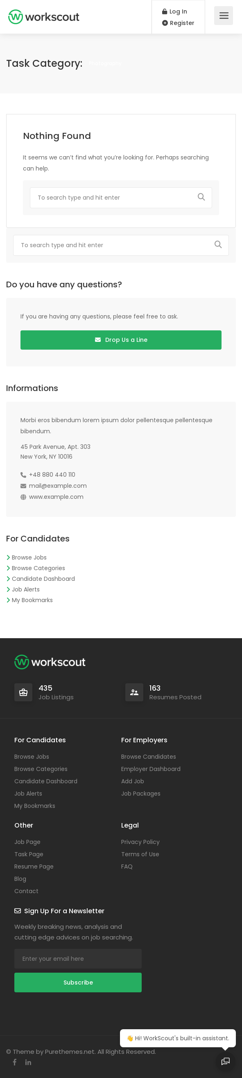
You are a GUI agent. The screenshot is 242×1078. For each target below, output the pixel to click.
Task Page (28, 854)
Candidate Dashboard (43, 579)
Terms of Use (140, 854)
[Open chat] (225, 1061)
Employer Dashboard (151, 769)
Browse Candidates (148, 757)
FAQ (127, 866)
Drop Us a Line (121, 340)
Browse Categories (38, 568)
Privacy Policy (140, 842)
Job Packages (141, 793)
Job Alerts (26, 589)
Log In (174, 11)
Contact (26, 891)
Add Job (132, 781)
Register (178, 23)
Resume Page (34, 866)
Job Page (27, 842)
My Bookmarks (32, 600)
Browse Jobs (29, 557)
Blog (20, 879)
